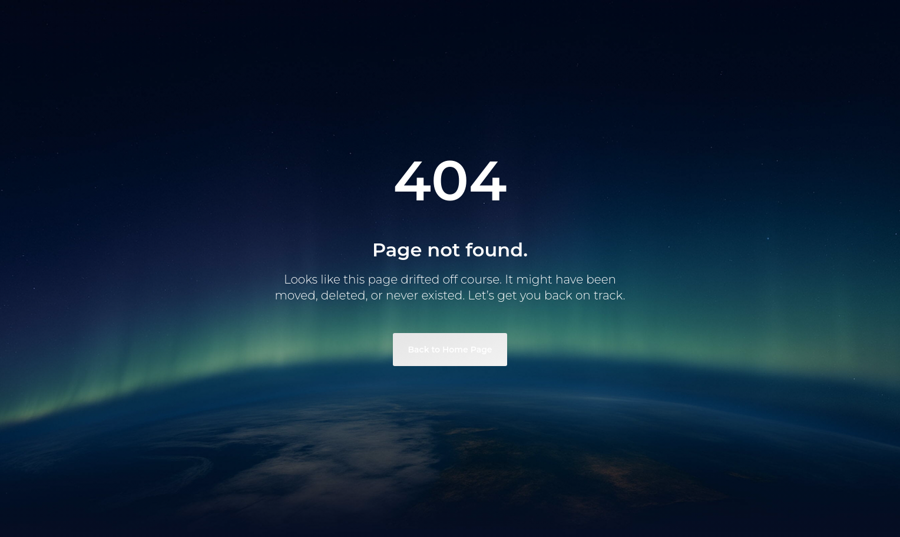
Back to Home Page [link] (450, 349)
